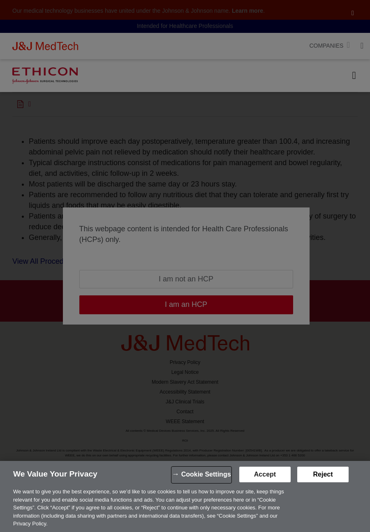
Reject (323, 474)
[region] (185, 496)
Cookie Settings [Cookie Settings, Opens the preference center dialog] (206, 474)
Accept (265, 474)
